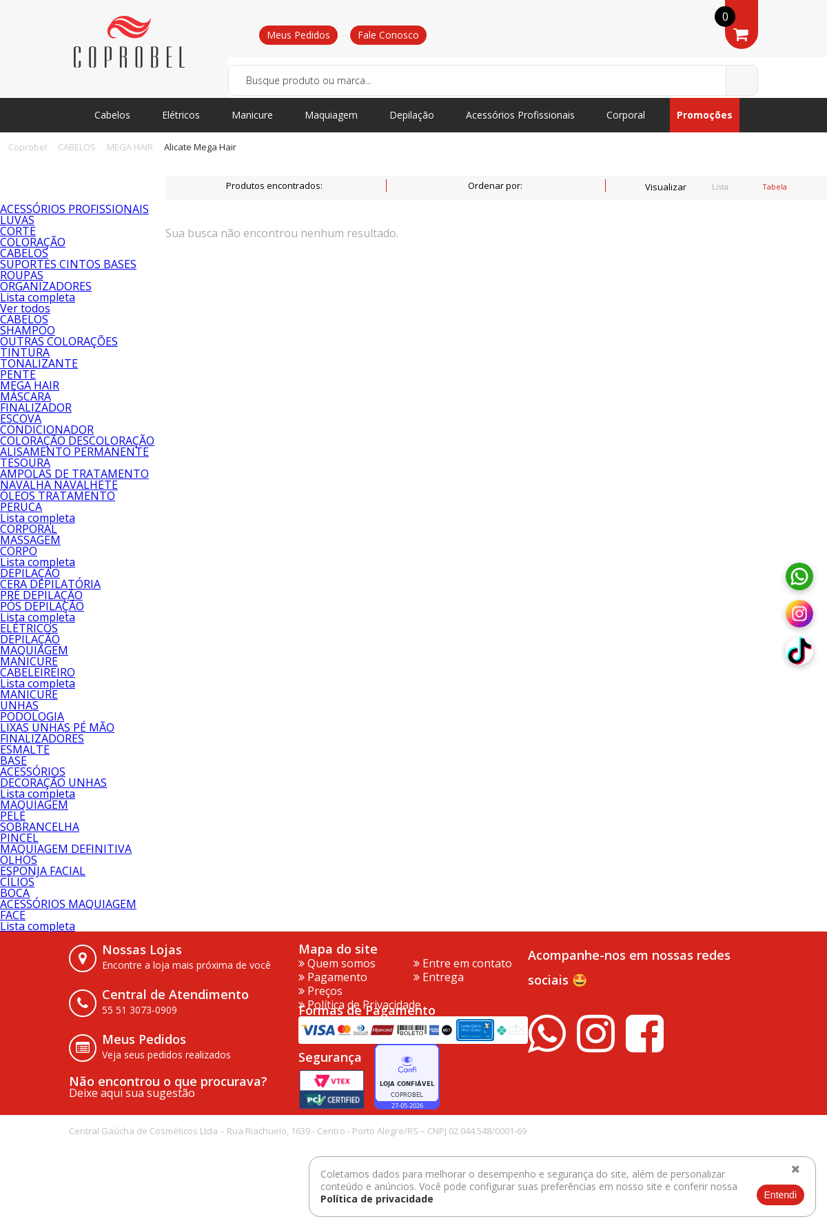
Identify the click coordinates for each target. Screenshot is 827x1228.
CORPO (18, 550)
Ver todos (25, 308)
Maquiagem (331, 114)
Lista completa (37, 297)
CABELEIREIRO (37, 672)
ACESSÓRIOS (32, 771)
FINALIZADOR (36, 407)
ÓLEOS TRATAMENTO (57, 495)
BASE (13, 760)
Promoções (705, 114)
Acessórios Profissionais (520, 114)
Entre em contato (463, 963)
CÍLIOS (17, 881)
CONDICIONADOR (47, 429)
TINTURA (25, 352)
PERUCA (21, 506)
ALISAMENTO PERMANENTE (74, 451)
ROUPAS (21, 275)
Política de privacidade (376, 1198)
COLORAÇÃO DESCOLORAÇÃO (77, 440)
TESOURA (25, 462)
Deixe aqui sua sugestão (132, 1092)
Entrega (439, 977)
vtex (734, 1141)
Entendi (780, 1194)
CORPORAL (28, 528)
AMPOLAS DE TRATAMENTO (74, 473)
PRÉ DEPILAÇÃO (41, 595)
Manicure (252, 114)
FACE (12, 915)
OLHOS (18, 859)
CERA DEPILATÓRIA (50, 584)
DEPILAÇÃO (30, 573)
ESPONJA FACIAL (42, 870)
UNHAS (19, 705)
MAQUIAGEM (34, 650)
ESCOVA (20, 418)
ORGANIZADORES (46, 286)
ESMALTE (25, 749)
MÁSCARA (25, 396)
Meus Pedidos (298, 34)
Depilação (411, 114)
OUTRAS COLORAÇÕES (59, 341)
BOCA (15, 892)
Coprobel (27, 147)
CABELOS (77, 147)
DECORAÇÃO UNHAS (53, 782)
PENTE (18, 374)
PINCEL (19, 837)
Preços (320, 990)
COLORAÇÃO (32, 242)
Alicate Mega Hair (200, 147)
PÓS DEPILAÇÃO (42, 606)
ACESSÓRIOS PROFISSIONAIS (74, 209)
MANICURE (29, 661)
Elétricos (181, 114)
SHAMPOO (27, 330)
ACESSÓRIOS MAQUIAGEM (68, 904)
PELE (12, 815)
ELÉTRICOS (29, 628)
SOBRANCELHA (39, 826)
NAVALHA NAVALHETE (59, 484)
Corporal (625, 114)
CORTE (18, 231)
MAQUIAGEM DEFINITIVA (66, 848)
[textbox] (493, 80)
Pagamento (332, 977)
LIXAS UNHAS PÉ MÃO (57, 727)
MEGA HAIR (130, 147)
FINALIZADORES (42, 738)
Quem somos (337, 963)
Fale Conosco (388, 34)
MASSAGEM (30, 539)
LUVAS (17, 220)
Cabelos (112, 114)
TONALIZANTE (39, 363)
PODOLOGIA (32, 716)
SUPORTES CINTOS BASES (68, 264)
